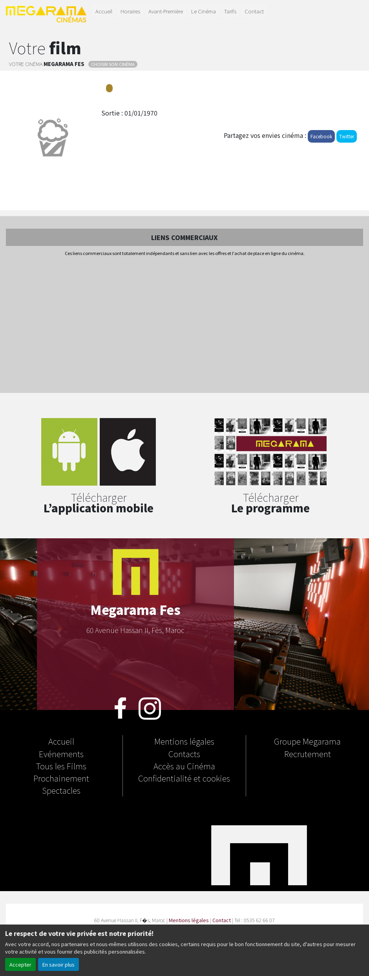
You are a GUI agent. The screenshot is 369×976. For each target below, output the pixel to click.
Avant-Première (165, 11)
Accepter (20, 964)
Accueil (103, 11)
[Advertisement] (184, 325)
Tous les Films (61, 766)
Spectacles (61, 790)
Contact (254, 11)
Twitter (346, 136)
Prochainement (61, 778)
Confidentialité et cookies (184, 778)
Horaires (130, 11)
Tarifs (230, 11)
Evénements (61, 754)
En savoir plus (58, 964)
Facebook (321, 136)
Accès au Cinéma (184, 766)
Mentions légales (184, 741)
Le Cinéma (203, 11)
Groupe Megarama (307, 741)
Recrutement (307, 754)
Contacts (184, 754)
